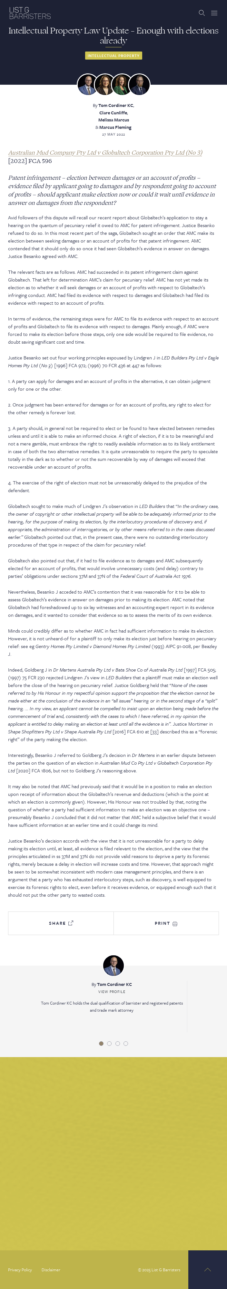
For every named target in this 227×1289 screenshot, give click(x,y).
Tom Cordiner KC (115, 105)
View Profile (111, 991)
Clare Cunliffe (113, 112)
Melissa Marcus (113, 119)
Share (61, 923)
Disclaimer (51, 1269)
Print (166, 923)
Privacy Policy (20, 1269)
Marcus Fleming (115, 127)
